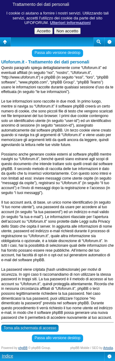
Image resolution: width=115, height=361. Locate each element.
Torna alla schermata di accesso (30, 328)
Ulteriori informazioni (70, 22)
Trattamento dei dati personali (41, 4)
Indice (7, 356)
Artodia (108, 348)
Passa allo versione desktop (57, 53)
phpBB (23, 348)
